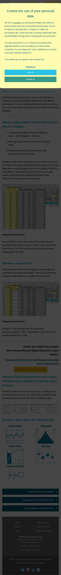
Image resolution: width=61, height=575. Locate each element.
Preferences (30, 67)
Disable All (30, 79)
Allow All (30, 72)
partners (17, 23)
